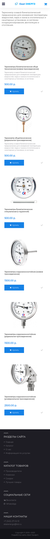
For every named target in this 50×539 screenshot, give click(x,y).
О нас (8, 449)
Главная (9, 442)
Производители (14, 471)
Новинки (10, 475)
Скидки (9, 478)
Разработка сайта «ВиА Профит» (25, 535)
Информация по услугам (18, 453)
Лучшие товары (13, 482)
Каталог (9, 446)
